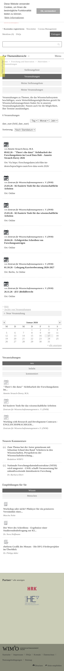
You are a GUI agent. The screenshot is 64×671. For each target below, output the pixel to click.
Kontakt (37, 654)
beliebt (32, 368)
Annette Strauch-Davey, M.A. (20, 149)
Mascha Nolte (9, 515)
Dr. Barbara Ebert (15, 474)
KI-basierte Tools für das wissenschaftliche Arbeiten (29, 405)
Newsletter (31, 29)
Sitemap (28, 660)
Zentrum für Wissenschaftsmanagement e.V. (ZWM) (25, 428)
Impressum (18, 654)
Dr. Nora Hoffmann (11, 534)
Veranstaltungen (32, 76)
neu (32, 363)
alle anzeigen (55, 345)
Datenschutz (49, 654)
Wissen (39, 490)
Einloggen (55, 34)
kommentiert (32, 373)
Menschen (32, 495)
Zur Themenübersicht (14, 55)
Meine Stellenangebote (32, 83)
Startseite (6, 654)
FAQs (18, 34)
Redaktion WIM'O (15, 459)
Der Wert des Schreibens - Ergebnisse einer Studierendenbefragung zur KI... (25, 529)
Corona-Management (47, 29)
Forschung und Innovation (22, 61)
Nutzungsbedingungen (12, 660)
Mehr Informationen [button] (14, 17)
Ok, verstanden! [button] (48, 11)
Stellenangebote (32, 70)
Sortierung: (7, 129)
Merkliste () (8, 34)
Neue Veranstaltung (15, 313)
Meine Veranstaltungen (32, 89)
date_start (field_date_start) (15, 123)
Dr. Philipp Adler (10, 553)
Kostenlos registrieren (14, 29)
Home (5, 61)
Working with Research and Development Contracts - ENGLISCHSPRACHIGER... (30, 423)
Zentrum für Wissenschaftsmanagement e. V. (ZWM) (30, 182)
